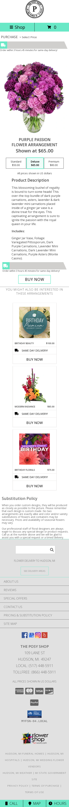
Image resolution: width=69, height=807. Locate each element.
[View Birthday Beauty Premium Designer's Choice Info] (34, 322)
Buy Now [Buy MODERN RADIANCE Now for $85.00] (34, 422)
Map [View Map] (35, 803)
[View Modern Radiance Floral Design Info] (34, 385)
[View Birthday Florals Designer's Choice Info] (34, 449)
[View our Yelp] (44, 637)
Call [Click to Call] (11, 803)
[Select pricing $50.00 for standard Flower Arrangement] (16, 163)
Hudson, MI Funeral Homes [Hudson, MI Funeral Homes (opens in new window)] (24, 753)
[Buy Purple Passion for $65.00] (34, 279)
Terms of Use (34, 792)
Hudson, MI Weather (17, 773)
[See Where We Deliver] (35, 571)
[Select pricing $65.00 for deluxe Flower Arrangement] (35, 163)
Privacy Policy (18, 785)
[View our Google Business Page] (31, 637)
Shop (17, 27)
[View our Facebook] (25, 637)
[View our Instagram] (38, 637)
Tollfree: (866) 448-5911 (34, 672)
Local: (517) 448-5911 (34, 665)
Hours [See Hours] (57, 803)
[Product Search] (35, 550)
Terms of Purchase (45, 785)
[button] (34, 714)
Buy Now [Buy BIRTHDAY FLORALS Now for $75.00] (34, 486)
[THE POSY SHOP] (34, 17)
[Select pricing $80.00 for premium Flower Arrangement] (53, 163)
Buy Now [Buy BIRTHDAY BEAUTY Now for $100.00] (34, 359)
